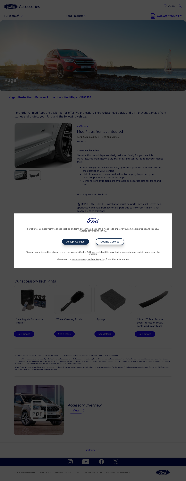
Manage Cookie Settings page (85, 252)
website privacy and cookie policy (88, 259)
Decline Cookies (109, 241)
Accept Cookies (75, 241)
